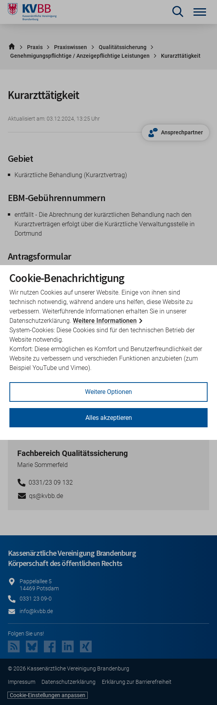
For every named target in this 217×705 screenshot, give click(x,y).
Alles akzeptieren (108, 417)
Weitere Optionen (108, 392)
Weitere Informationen (105, 320)
